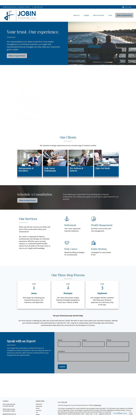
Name (60, 335)
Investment (39, 401)
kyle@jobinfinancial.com (9, 409)
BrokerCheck (97, 400)
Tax (37, 407)
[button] (76, 10)
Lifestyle (38, 411)
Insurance (38, 405)
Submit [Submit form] (62, 361)
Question (61, 346)
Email (84, 335)
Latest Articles (40, 413)
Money (38, 409)
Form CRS (64, 397)
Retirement (39, 399)
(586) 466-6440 (37, 2)
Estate (37, 403)
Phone (109, 335)
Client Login (126, 2)
